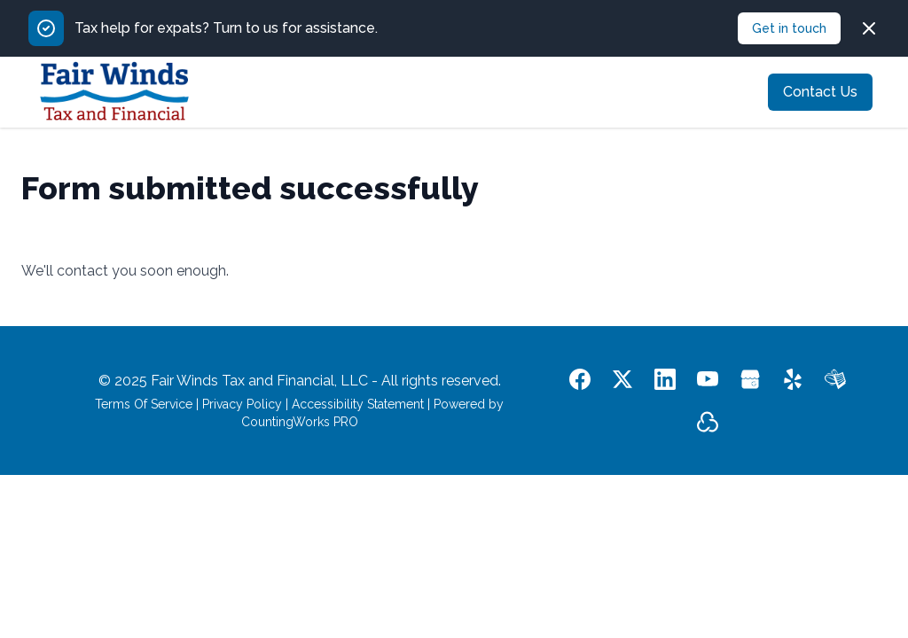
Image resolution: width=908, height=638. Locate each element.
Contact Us (820, 91)
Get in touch (789, 28)
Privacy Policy (242, 404)
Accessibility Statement (358, 404)
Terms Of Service (143, 404)
